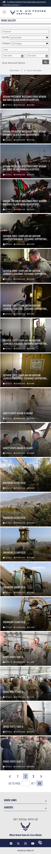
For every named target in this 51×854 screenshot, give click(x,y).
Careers (8, 807)
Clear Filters (14, 70)
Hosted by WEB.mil (25, 850)
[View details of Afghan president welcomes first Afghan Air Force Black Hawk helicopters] (25, 92)
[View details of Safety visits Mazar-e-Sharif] (25, 405)
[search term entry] (25, 32)
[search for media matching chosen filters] (45, 62)
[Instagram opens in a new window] (25, 844)
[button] (12, 4)
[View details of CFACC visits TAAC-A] (25, 649)
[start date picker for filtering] (13, 56)
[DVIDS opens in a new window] (40, 842)
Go (39, 783)
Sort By (5, 37)
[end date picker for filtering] (38, 56)
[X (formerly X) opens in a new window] (18, 844)
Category (6, 43)
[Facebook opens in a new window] (11, 844)
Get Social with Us (25, 819)
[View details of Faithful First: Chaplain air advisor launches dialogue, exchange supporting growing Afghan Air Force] (25, 231)
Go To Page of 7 (22, 783)
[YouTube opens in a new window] (33, 844)
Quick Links (10, 800)
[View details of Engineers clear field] (25, 475)
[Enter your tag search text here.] (25, 50)
